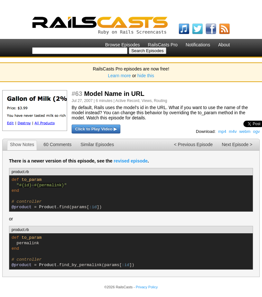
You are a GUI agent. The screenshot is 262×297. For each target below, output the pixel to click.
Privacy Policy (147, 287)
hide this (145, 75)
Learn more (119, 75)
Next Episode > (237, 144)
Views (147, 100)
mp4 (222, 131)
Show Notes (22, 144)
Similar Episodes (97, 144)
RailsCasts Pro (163, 44)
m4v (233, 131)
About (224, 44)
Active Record (127, 100)
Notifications (198, 44)
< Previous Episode (193, 144)
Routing (160, 100)
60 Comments (57, 144)
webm (244, 131)
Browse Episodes (122, 44)
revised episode (131, 160)
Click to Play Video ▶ (96, 128)
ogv (256, 131)
